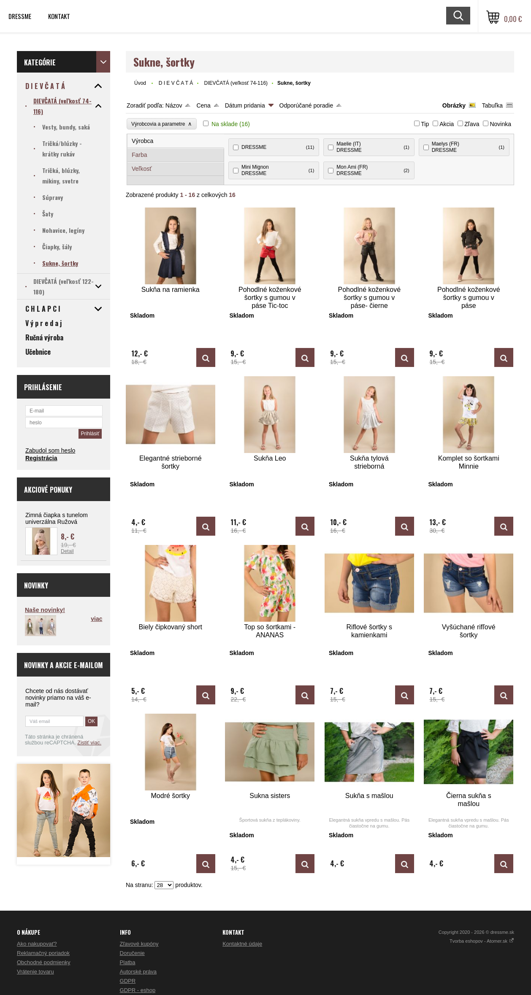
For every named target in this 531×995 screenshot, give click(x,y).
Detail (67, 551)
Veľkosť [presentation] (142, 168)
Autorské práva (138, 971)
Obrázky (454, 105)
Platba (127, 962)
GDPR (128, 981)
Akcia (446, 124)
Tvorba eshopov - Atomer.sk (482, 941)
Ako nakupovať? (37, 944)
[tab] (175, 141)
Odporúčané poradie (306, 105)
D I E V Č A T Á (176, 83)
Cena (203, 105)
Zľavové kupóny (139, 944)
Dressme (19, 16)
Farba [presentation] (139, 154)
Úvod (140, 83)
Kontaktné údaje (242, 944)
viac (96, 618)
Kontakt (59, 16)
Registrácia (41, 458)
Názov (173, 105)
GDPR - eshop (138, 990)
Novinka (500, 124)
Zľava (471, 124)
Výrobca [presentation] (142, 141)
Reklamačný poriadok (43, 953)
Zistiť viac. (89, 743)
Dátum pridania (245, 105)
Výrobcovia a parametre (161, 124)
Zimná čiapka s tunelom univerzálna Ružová (56, 518)
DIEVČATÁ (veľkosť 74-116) (236, 83)
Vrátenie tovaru (35, 971)
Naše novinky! (45, 610)
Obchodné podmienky (43, 962)
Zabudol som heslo (50, 450)
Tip (425, 124)
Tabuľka (492, 105)
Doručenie (132, 953)
